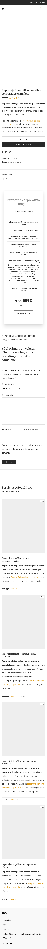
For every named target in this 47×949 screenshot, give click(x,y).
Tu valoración (9, 395)
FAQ (26, 2)
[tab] (23, 174)
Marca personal (15, 162)
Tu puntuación (9, 384)
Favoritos (34, 2)
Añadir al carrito (23, 144)
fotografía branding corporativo (25, 577)
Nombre (6, 429)
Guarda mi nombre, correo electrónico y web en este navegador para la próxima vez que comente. (23, 449)
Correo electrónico (33, 429)
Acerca (42, 2)
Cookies (5, 929)
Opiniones (7, 178)
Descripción (7, 174)
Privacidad (6, 920)
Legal (4, 924)
